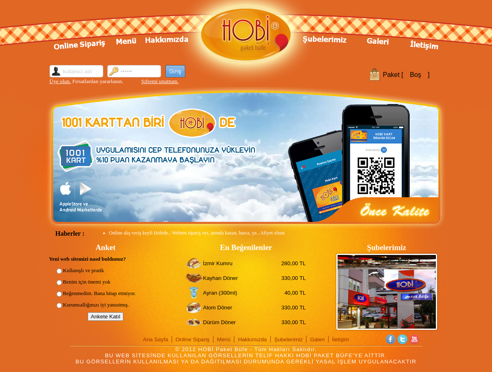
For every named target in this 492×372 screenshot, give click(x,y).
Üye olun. (60, 81)
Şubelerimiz (288, 339)
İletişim (340, 339)
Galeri (317, 339)
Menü (224, 339)
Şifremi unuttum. (160, 81)
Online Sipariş (193, 339)
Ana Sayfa (155, 339)
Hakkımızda (252, 339)
